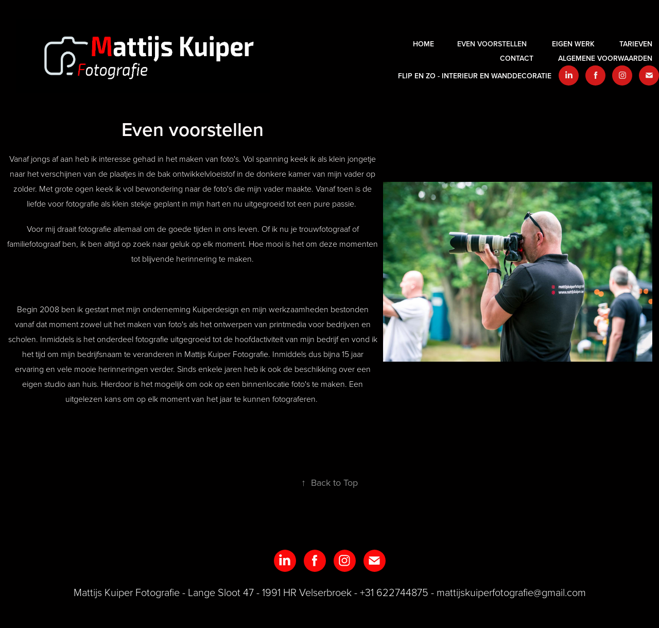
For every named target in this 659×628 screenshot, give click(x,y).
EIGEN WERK (573, 44)
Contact (516, 58)
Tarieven (635, 44)
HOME (423, 44)
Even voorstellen (492, 44)
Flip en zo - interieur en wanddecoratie (474, 76)
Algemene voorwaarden (605, 58)
